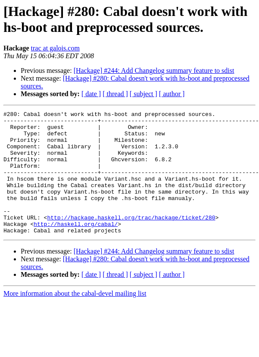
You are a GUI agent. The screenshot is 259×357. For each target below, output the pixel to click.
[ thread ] (115, 93)
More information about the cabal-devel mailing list (74, 318)
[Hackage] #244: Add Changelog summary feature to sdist (154, 70)
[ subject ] (143, 93)
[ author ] (172, 93)
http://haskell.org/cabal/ (76, 247)
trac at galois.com (55, 48)
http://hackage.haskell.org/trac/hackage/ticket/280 (131, 239)
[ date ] (91, 93)
